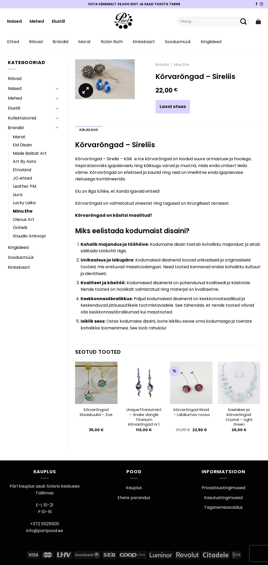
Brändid (60, 42)
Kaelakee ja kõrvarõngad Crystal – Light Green (239, 417)
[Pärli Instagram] (261, 4)
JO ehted (22, 178)
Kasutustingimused (223, 498)
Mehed (37, 21)
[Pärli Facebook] (256, 4)
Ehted (13, 42)
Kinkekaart (144, 42)
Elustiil (58, 21)
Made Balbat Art (30, 153)
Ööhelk (20, 228)
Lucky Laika (24, 203)
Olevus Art (23, 219)
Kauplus (134, 488)
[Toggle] (57, 88)
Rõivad (36, 42)
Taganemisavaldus (223, 507)
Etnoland (22, 170)
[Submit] (243, 21)
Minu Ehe (22, 211)
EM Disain (22, 145)
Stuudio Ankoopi (29, 236)
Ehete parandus (134, 498)
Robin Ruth (112, 42)
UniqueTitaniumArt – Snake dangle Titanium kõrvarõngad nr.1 (143, 417)
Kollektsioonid (22, 118)
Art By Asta (24, 161)
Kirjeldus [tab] (88, 130)
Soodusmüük (178, 42)
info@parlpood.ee (44, 531)
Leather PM (24, 186)
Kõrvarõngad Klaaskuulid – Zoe (96, 412)
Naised (14, 21)
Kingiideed (211, 42)
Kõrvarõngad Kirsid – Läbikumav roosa (191, 412)
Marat (84, 42)
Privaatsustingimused (223, 488)
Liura (17, 195)
